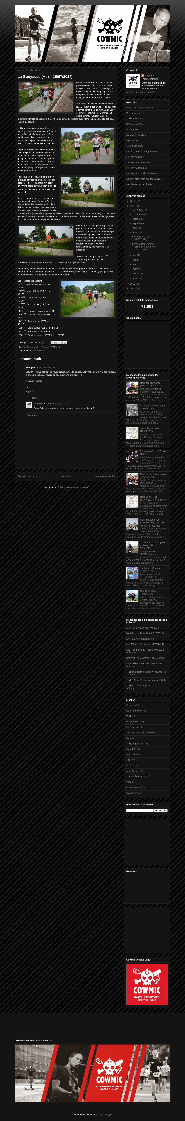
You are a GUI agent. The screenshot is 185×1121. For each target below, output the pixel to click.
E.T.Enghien (56, 347)
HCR (128, 760)
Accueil (66, 476)
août (135, 228)
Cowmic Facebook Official (140, 107)
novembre (138, 214)
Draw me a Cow (134, 124)
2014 (133, 205)
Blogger (108, 1114)
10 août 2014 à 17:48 (57, 403)
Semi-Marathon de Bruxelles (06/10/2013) (152, 521)
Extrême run (132, 727)
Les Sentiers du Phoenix (139, 162)
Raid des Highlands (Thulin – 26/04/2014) (151, 384)
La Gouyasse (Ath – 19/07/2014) (142, 238)
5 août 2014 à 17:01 (46, 367)
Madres (130, 765)
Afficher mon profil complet (140, 92)
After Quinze (132, 771)
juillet (136, 232)
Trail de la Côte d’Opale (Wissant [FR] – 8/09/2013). (152, 545)
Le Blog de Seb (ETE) (137, 157)
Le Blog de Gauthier (136, 168)
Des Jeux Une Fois (136, 113)
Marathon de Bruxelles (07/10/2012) (145, 633)
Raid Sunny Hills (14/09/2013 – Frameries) (153, 498)
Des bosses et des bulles (139, 184)
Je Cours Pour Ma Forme (139, 732)
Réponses (34, 398)
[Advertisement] (147, 841)
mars (136, 269)
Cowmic (45, 347)
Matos (129, 738)
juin (135, 255)
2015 (133, 201)
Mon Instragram (134, 146)
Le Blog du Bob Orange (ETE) (142, 151)
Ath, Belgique (39, 350)
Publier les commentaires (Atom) (73, 487)
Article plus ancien (105, 476)
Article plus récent (28, 476)
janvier (136, 278)
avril (135, 264)
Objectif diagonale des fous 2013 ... (144, 179)
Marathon (131, 749)
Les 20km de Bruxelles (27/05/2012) (145, 644)
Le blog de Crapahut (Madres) (142, 173)
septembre (138, 223)
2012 (133, 288)
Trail (128, 716)
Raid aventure (133, 754)
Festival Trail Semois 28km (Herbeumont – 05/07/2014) (144, 247)
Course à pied (33, 347)
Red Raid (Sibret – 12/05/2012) (149, 592)
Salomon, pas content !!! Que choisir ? (152, 407)
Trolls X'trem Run (135, 118)
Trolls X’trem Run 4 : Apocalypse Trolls (146, 680)
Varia (129, 782)
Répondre (30, 391)
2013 (133, 283)
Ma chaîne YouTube (136, 135)
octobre (137, 219)
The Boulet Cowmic (136, 776)
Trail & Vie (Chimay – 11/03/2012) (151, 569)
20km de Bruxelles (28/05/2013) (149, 430)
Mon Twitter (132, 140)
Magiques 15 (133, 793)
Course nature (133, 787)
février (136, 273)
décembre (138, 209)
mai (135, 260)
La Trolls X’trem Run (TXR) (140, 638)
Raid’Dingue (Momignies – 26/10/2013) (153, 475)
